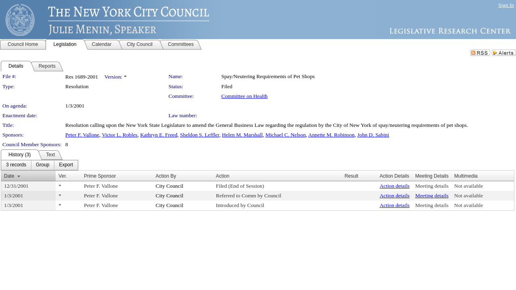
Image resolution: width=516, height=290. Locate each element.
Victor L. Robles (119, 135)
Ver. (62, 176)
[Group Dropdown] (42, 165)
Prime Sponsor (100, 176)
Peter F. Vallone (82, 135)
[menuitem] (16, 165)
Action (222, 176)
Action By (166, 176)
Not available (468, 186)
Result (351, 176)
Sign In (506, 5)
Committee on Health (244, 96)
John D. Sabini (373, 135)
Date (9, 176)
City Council (169, 186)
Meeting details (432, 186)
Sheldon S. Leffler (199, 135)
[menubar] (39, 165)
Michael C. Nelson (285, 135)
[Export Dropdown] (66, 165)
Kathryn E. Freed (158, 135)
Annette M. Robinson (331, 135)
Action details (395, 186)
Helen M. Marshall (242, 135)
